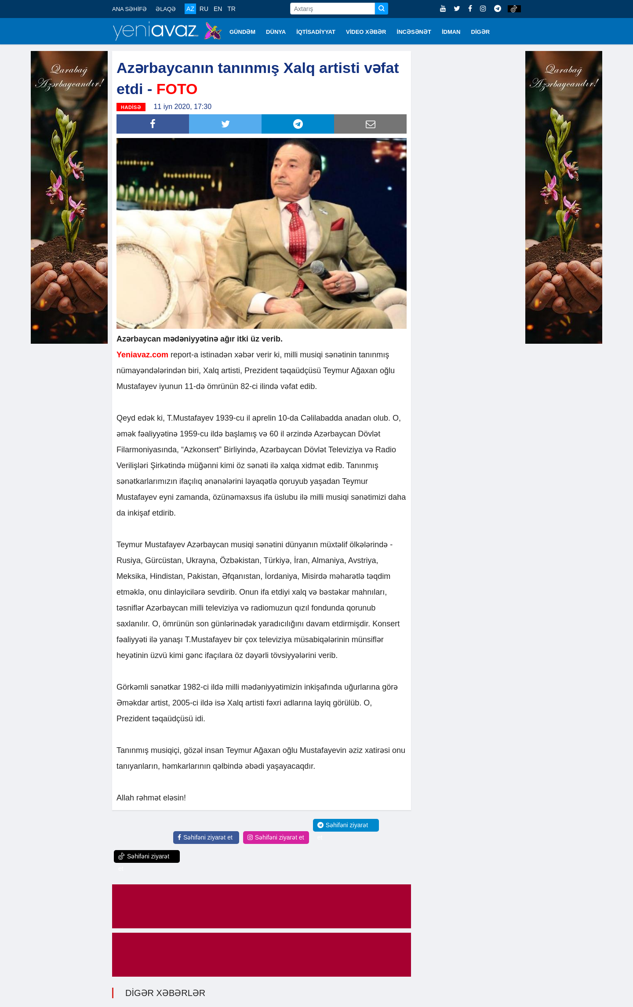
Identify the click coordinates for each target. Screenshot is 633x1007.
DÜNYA (276, 32)
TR (231, 8)
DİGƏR (480, 32)
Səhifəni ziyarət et (205, 837)
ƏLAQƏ (166, 9)
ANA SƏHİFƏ (129, 9)
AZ (190, 8)
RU (204, 8)
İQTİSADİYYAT (315, 32)
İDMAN (451, 32)
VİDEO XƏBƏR (366, 32)
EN (218, 8)
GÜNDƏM (242, 32)
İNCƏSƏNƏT (414, 32)
